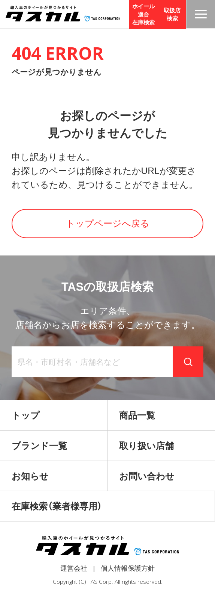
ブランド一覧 (39, 446)
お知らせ (30, 476)
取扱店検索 (172, 14)
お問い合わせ (147, 476)
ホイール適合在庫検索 (143, 14)
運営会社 (73, 568)
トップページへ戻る (107, 223)
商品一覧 (137, 415)
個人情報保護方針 (128, 568)
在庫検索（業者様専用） (57, 506)
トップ (26, 415)
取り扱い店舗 (146, 446)
